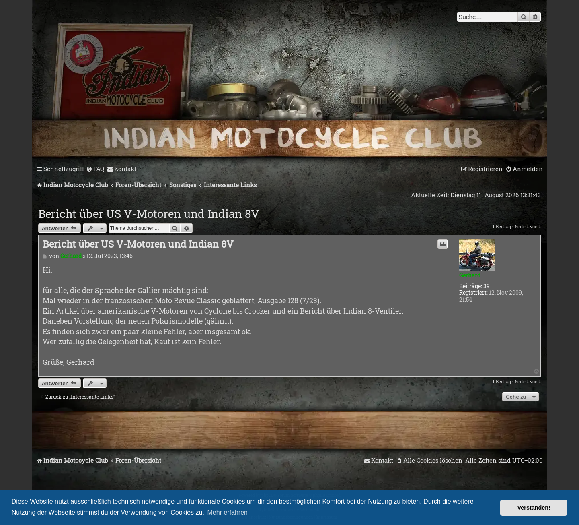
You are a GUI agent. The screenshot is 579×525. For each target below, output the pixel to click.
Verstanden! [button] (533, 507)
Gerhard (469, 275)
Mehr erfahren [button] (227, 512)
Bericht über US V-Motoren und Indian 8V (148, 213)
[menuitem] (95, 169)
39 (486, 286)
